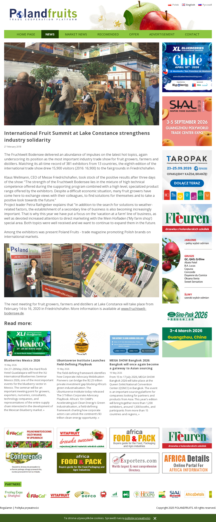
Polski (173, 4)
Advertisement (162, 34)
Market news (76, 34)
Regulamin (6, 508)
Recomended (108, 34)
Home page (26, 34)
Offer (134, 34)
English (188, 4)
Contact (192, 34)
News (50, 34)
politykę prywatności (137, 518)
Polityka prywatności (27, 508)
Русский (205, 4)
